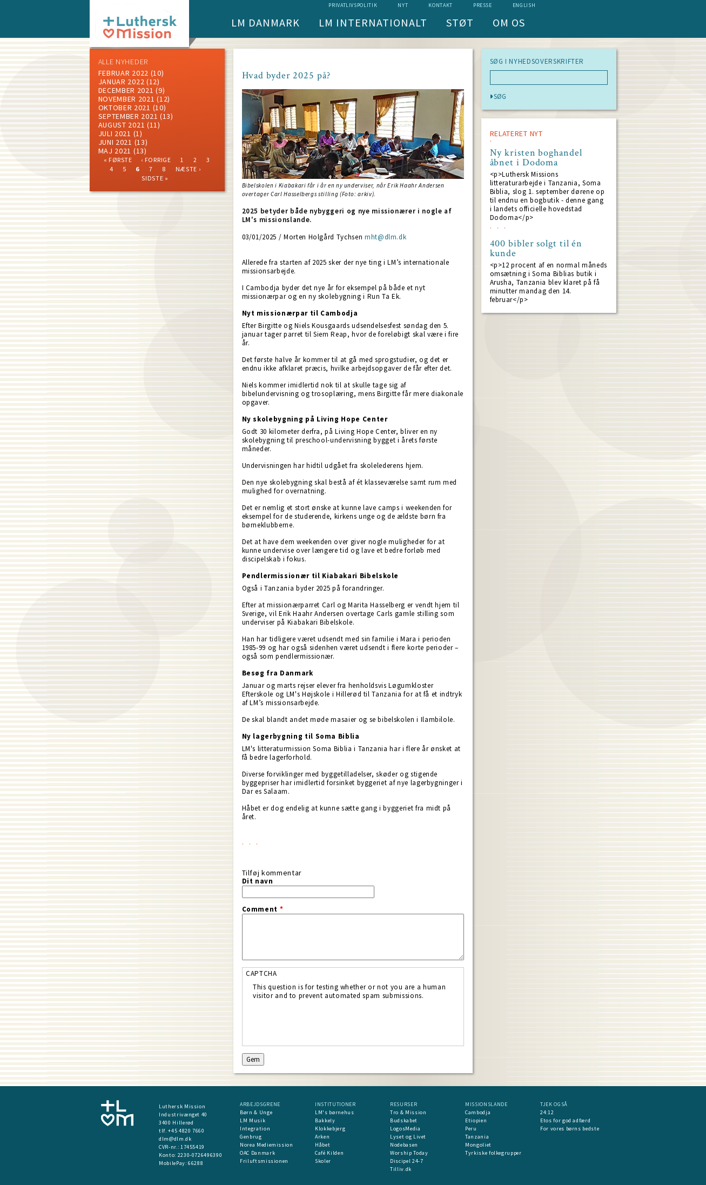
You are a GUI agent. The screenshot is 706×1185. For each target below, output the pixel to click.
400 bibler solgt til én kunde (536, 248)
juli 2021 (114, 133)
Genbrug (251, 1136)
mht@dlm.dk (386, 237)
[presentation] (335, 1021)
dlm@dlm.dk (175, 1138)
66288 (195, 1163)
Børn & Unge (256, 1112)
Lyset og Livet (408, 1136)
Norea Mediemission (266, 1144)
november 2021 (126, 99)
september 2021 (128, 116)
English (524, 5)
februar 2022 (123, 73)
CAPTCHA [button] (261, 973)
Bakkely (325, 1120)
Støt (460, 22)
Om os (509, 22)
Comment (263, 909)
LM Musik (252, 1120)
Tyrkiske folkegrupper (493, 1152)
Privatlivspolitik (352, 5)
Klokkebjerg (330, 1128)
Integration (255, 1128)
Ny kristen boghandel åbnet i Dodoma (536, 158)
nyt (403, 5)
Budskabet (404, 1120)
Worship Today (409, 1152)
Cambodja (477, 1112)
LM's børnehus (334, 1112)
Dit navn (257, 881)
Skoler (323, 1160)
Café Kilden (329, 1152)
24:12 (547, 1112)
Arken (322, 1136)
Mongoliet (478, 1144)
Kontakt (440, 5)
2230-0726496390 (200, 1155)
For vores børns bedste (569, 1128)
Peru (471, 1128)
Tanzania (477, 1136)
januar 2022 (121, 81)
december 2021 (126, 90)
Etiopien (476, 1120)
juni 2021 (115, 142)
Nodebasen (404, 1144)
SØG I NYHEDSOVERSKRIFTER (537, 61)
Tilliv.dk (401, 1169)
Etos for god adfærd (565, 1120)
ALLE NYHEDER (123, 61)
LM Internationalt (373, 22)
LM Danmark (265, 22)
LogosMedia (405, 1128)
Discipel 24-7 (406, 1160)
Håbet (322, 1144)
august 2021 (121, 125)
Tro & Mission (408, 1112)
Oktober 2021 (124, 107)
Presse (482, 5)
